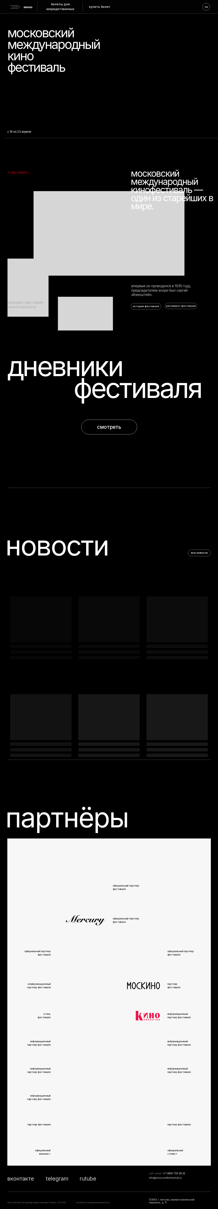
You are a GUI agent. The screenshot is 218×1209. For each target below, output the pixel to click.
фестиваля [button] (137, 388)
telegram (57, 1178)
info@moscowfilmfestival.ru (165, 1177)
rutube (88, 1178)
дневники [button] (64, 366)
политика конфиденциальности (93, 1202)
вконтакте (20, 1178)
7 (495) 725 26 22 (174, 1173)
